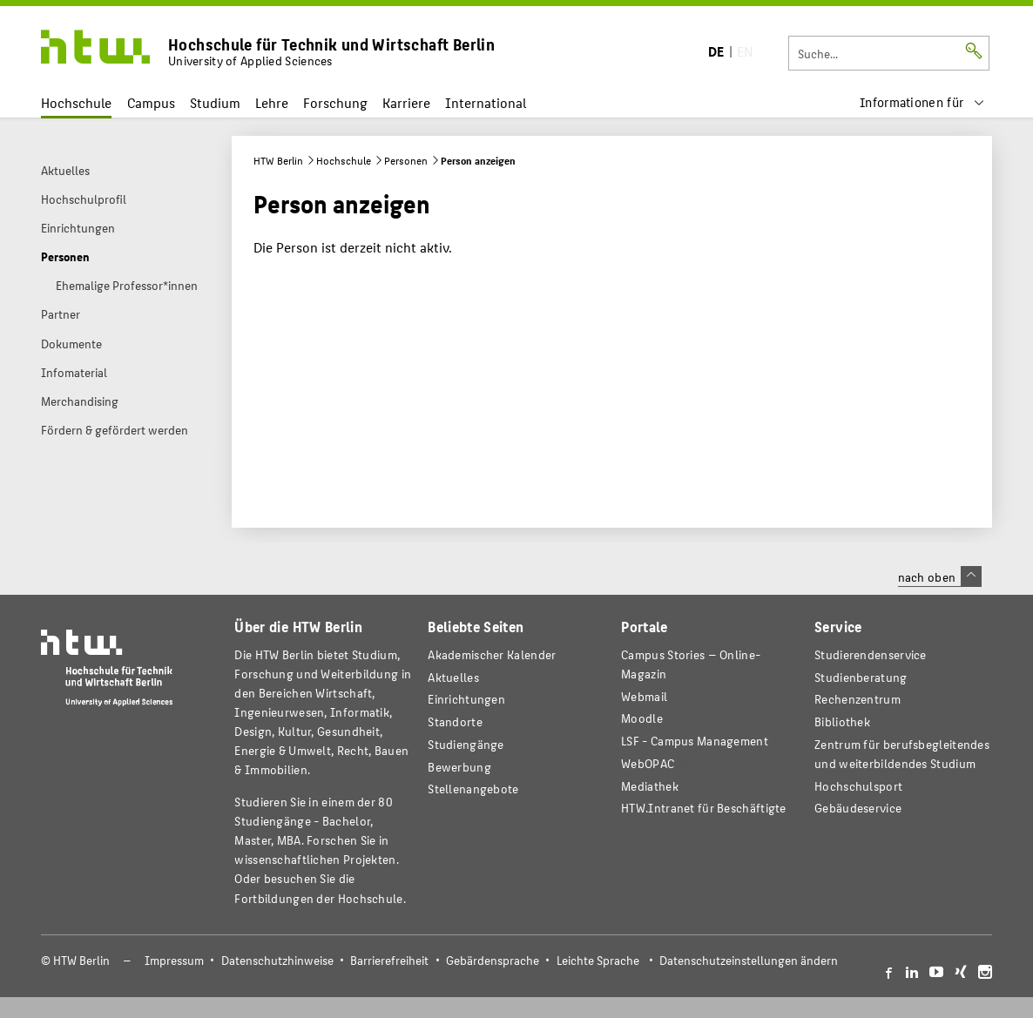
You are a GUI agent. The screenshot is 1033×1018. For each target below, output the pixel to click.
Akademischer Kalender (492, 654)
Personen (406, 160)
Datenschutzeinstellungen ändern (748, 960)
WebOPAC (647, 763)
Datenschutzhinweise (277, 960)
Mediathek (650, 786)
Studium (215, 102)
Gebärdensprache (492, 960)
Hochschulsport (858, 786)
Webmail (644, 696)
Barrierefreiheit (389, 960)
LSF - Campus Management (694, 740)
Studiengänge (466, 744)
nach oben (940, 576)
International (485, 102)
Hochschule (76, 102)
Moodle (642, 718)
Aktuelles (453, 677)
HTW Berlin (278, 160)
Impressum (174, 960)
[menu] (922, 102)
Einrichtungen (466, 699)
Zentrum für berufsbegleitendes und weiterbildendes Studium (901, 753)
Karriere (406, 102)
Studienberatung (860, 677)
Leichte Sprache (598, 960)
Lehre (271, 102)
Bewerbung (459, 767)
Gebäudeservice (857, 808)
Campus (151, 102)
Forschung (335, 102)
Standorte (455, 721)
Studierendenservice (870, 654)
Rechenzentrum (857, 699)
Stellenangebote (473, 788)
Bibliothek (842, 721)
